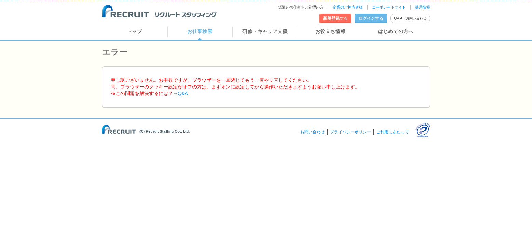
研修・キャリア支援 (265, 31)
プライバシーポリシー (350, 131)
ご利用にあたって (392, 131)
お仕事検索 (200, 31)
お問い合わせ (312, 131)
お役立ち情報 (330, 31)
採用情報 (422, 7)
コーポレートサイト (389, 7)
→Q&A (180, 93)
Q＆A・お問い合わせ (410, 18)
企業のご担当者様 (348, 7)
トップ (134, 31)
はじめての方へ (395, 31)
